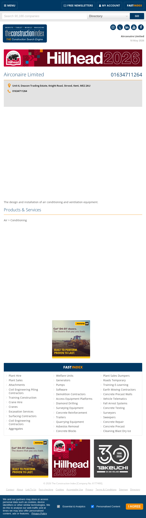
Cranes (13, 407)
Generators (63, 380)
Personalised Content (105, 506)
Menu (11, 5)
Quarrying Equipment (70, 422)
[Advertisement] (73, 152)
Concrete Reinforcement (71, 412)
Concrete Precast (114, 426)
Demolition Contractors (71, 394)
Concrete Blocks (66, 431)
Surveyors (109, 412)
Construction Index (25, 33)
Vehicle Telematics (115, 399)
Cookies (60, 489)
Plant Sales (16, 380)
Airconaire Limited (24, 74)
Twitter (120, 27)
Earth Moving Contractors (119, 389)
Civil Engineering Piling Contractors (23, 391)
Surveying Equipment (69, 408)
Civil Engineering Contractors (19, 422)
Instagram (113, 27)
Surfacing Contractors (22, 416)
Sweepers (109, 417)
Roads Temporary (114, 380)
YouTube (134, 27)
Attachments (17, 385)
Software (61, 389)
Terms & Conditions (106, 489)
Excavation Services (21, 411)
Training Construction (22, 397)
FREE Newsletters (80, 5)
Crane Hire (15, 402)
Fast (134, 5)
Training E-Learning (115, 385)
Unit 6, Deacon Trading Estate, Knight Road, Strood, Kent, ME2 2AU (51, 85)
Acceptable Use (75, 489)
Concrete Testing (114, 408)
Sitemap (123, 489)
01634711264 (126, 75)
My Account (111, 5)
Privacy (89, 489)
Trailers (61, 417)
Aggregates (16, 428)
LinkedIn (127, 27)
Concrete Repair (113, 422)
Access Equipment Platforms (74, 399)
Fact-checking (46, 489)
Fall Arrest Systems (115, 403)
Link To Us (30, 489)
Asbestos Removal (67, 426)
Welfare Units (64, 375)
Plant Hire (15, 375)
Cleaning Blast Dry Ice (117, 431)
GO (137, 16)
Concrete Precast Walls (117, 394)
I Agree (134, 506)
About (20, 489)
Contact (10, 489)
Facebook (141, 27)
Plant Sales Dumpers (116, 375)
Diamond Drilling (67, 403)
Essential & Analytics (71, 506)
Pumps (60, 385)
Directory (135, 489)
